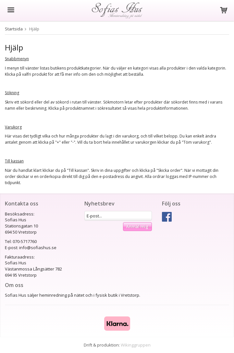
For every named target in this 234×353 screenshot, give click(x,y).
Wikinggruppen (136, 345)
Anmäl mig (137, 226)
